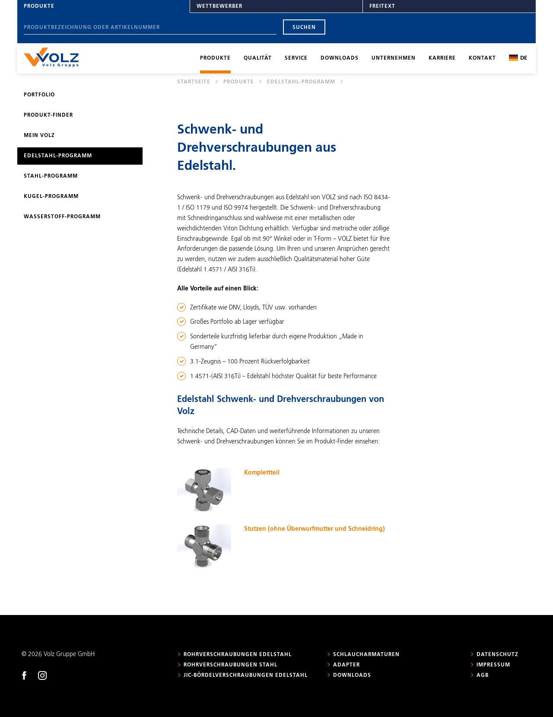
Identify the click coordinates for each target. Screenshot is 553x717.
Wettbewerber (219, 6)
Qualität (258, 58)
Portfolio (39, 95)
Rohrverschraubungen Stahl (230, 665)
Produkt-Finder (48, 115)
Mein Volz (39, 135)
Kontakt (482, 58)
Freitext (382, 6)
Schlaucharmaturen (366, 654)
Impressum (493, 665)
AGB (483, 675)
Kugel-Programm (51, 196)
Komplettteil (262, 473)
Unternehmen (394, 58)
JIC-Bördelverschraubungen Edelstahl (246, 675)
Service (296, 58)
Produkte (39, 6)
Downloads (340, 58)
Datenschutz (497, 654)
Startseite (193, 82)
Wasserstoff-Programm (62, 217)
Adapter (346, 665)
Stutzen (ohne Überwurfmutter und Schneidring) (314, 529)
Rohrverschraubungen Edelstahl (238, 654)
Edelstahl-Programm (301, 82)
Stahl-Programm (51, 176)
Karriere (442, 58)
